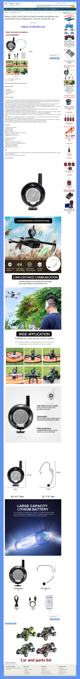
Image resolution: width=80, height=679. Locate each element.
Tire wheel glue (69, 186)
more (69, 12)
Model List (53, 9)
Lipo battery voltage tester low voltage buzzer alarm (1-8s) (69, 210)
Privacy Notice (62, 670)
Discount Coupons (46, 672)
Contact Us (46, 9)
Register (74, 2)
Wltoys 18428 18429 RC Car (16, 12)
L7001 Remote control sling (69, 138)
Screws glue (69, 154)
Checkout (64, 3)
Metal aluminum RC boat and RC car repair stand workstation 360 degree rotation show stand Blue (69, 43)
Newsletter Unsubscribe (47, 673)
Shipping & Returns (63, 669)
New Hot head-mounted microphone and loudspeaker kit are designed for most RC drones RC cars (69, 88)
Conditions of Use (63, 672)
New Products (27, 672)
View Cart (38, 9)
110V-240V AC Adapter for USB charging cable (69, 107)
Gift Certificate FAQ (46, 670)
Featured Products (21, 9)
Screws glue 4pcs (69, 123)
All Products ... (27, 673)
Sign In (69, 2)
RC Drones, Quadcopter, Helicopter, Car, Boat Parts (22, 677)
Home (6, 9)
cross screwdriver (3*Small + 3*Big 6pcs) (69, 61)
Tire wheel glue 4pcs (69, 171)
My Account (31, 9)
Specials (12, 9)
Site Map (44, 669)
